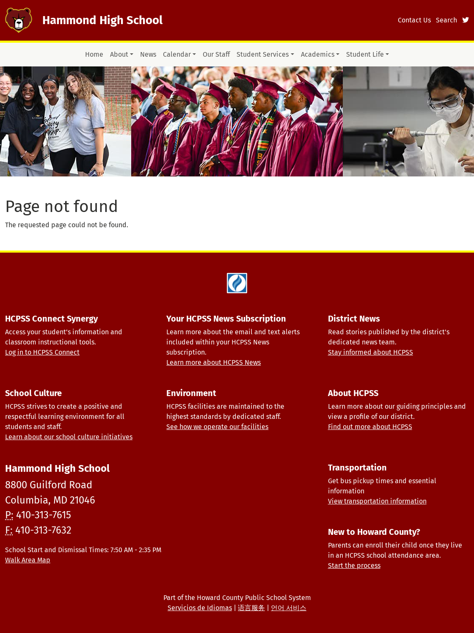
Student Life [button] (365, 54)
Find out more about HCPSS (370, 427)
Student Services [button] (263, 54)
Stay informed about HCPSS (370, 352)
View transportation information (377, 501)
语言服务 (251, 608)
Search (446, 20)
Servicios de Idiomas (200, 608)
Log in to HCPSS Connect (42, 352)
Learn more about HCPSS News (213, 362)
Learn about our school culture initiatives (68, 437)
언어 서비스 (288, 608)
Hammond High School (102, 20)
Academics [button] (317, 54)
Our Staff (216, 54)
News (148, 54)
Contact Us (414, 20)
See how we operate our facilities (217, 427)
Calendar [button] (177, 54)
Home (94, 54)
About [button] (119, 54)
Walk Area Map (27, 560)
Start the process (354, 565)
